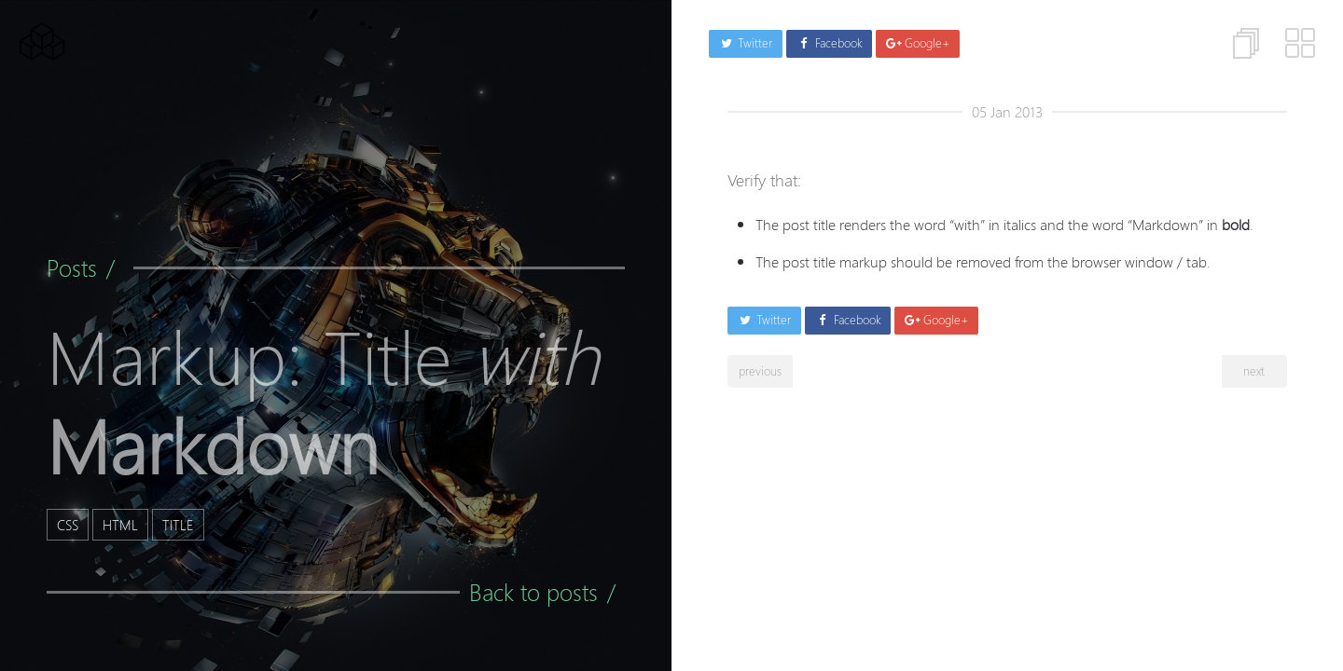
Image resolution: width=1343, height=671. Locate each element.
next (1254, 371)
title (178, 524)
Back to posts (533, 592)
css (67, 524)
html (120, 524)
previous (760, 371)
